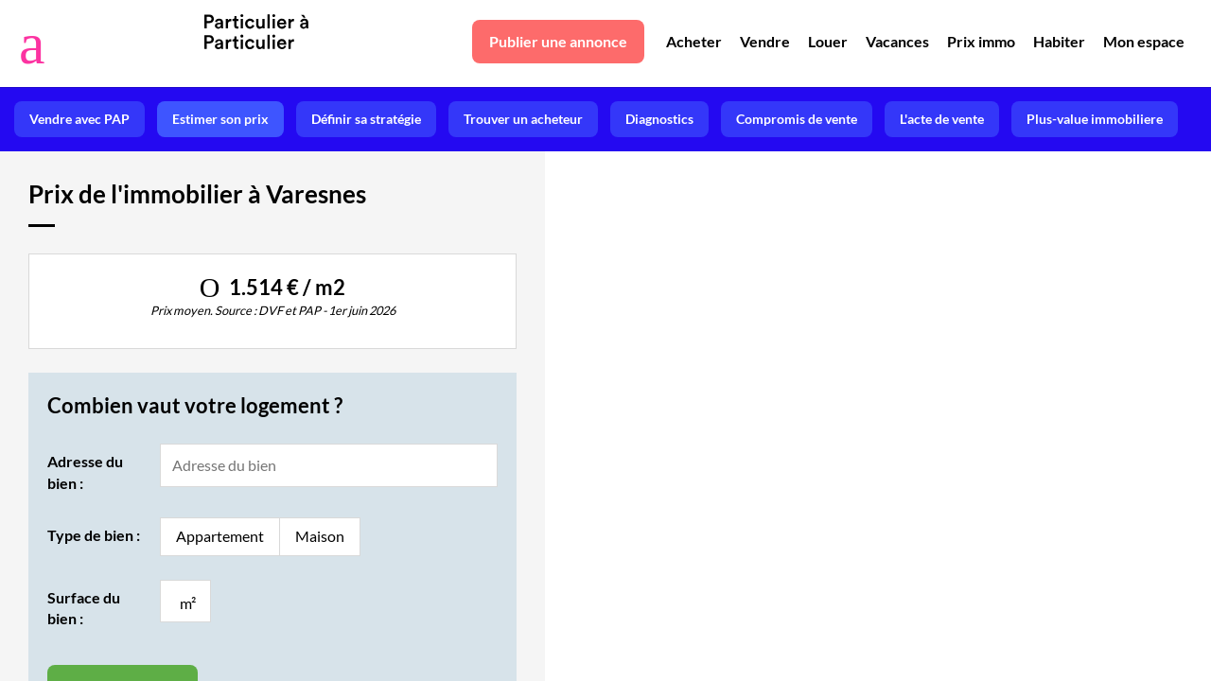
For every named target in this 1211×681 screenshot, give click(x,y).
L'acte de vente (942, 119)
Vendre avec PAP (79, 119)
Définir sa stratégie (366, 119)
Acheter (694, 41)
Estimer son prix (220, 119)
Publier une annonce (558, 41)
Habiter (1059, 41)
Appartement (220, 536)
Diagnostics (659, 119)
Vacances (897, 41)
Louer (828, 41)
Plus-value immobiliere (1095, 119)
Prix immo (981, 41)
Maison (319, 536)
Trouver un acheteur (523, 119)
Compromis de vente (796, 119)
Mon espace (1144, 41)
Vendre (765, 41)
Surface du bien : (83, 607)
